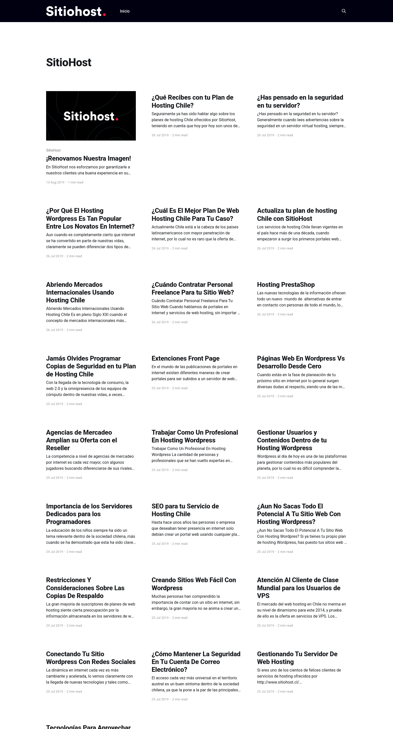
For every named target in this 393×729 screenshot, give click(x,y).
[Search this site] (344, 11)
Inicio (125, 11)
